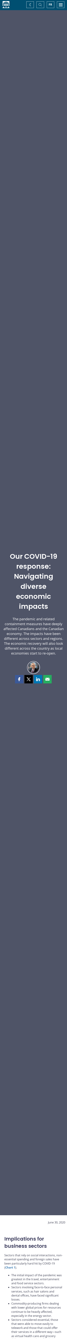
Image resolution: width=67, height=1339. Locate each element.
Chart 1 (10, 1267)
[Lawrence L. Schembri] (33, 667)
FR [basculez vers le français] (50, 4)
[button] (19, 679)
